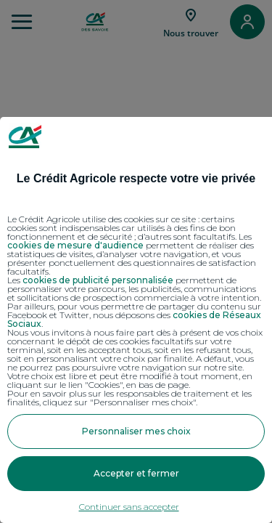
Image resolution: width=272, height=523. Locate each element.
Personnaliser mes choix (136, 431)
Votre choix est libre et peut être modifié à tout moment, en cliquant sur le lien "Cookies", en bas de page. (129, 380)
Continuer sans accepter (129, 506)
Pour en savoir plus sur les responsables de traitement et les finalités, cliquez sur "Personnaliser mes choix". (129, 398)
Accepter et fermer (136, 473)
